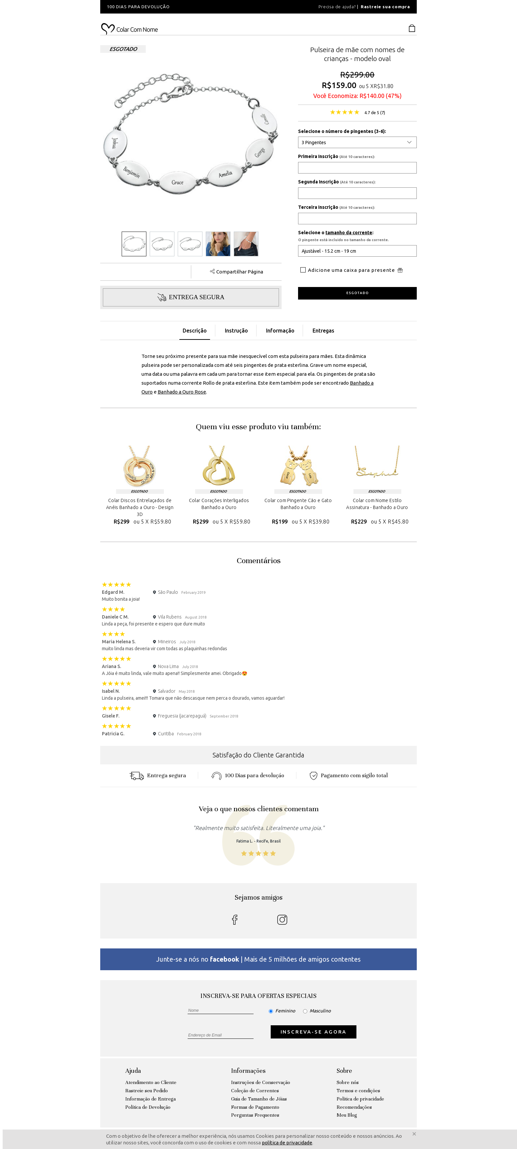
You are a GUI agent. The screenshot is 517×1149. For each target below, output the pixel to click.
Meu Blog (347, 1115)
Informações (248, 1070)
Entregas (323, 331)
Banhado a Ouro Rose (182, 392)
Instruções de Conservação (260, 1082)
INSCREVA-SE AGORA (314, 1032)
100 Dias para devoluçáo (247, 775)
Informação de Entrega (150, 1099)
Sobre (344, 1070)
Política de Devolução (147, 1107)
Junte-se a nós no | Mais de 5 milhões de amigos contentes (258, 959)
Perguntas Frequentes (255, 1115)
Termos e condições (358, 1091)
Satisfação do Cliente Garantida (258, 755)
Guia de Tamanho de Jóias (259, 1099)
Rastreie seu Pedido (146, 1091)
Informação (280, 331)
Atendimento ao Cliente (150, 1082)
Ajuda (133, 1070)
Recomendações (354, 1107)
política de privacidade (287, 1142)
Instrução (236, 331)
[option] (189, 7)
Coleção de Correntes (255, 1091)
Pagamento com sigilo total (349, 775)
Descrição (195, 331)
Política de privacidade (360, 1099)
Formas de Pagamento (255, 1107)
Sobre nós (348, 1082)
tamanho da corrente (348, 232)
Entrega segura (157, 775)
